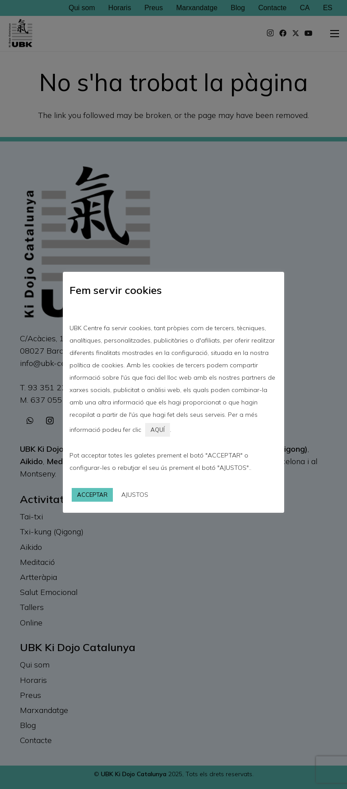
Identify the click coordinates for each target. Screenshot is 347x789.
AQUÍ (157, 429)
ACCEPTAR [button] (92, 494)
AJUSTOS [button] (134, 495)
